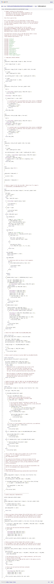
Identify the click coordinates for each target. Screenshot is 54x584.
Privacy (10, 582)
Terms (14, 582)
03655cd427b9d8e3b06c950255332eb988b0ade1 (20, 6)
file (27, 9)
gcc (5, 6)
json (52, 582)
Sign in (51, 2)
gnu (2, 6)
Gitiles (7, 582)
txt (49, 582)
